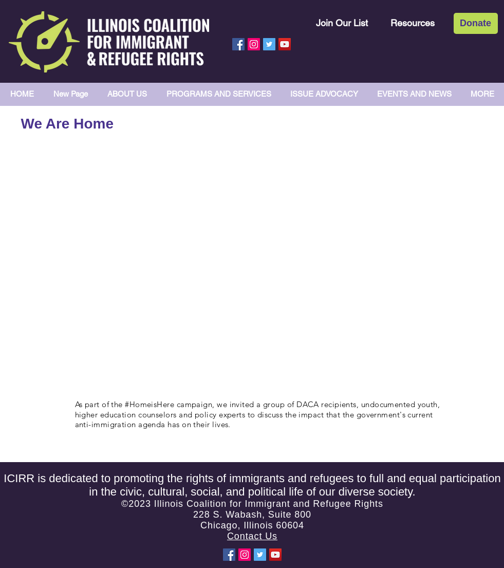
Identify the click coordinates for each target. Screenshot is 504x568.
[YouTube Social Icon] (284, 44)
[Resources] (412, 22)
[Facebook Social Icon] (238, 44)
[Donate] (476, 23)
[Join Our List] (342, 22)
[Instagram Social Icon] (254, 44)
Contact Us (252, 536)
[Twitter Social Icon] (269, 44)
